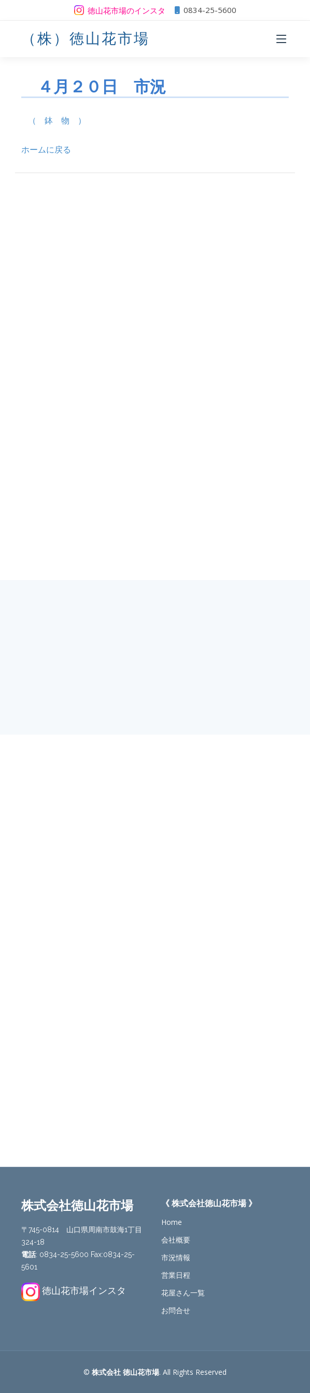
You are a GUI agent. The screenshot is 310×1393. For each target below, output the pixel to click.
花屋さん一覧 (183, 1293)
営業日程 (175, 1275)
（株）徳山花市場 (85, 38)
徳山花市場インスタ (84, 1290)
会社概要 (175, 1240)
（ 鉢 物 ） (57, 120)
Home (171, 1222)
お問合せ (175, 1310)
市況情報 (175, 1257)
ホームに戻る (46, 149)
